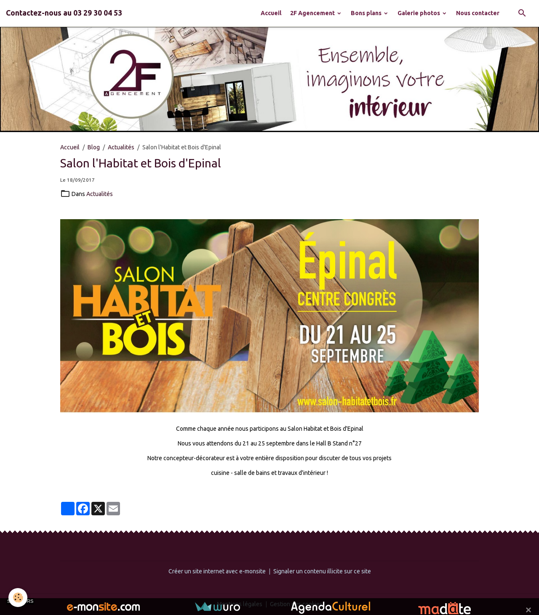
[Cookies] (17, 597)
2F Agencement (313, 13)
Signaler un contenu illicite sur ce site (322, 571)
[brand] (64, 13)
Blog (94, 147)
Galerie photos (419, 13)
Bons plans (367, 13)
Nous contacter (477, 13)
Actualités (121, 147)
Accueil (271, 13)
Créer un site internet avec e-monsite (217, 571)
